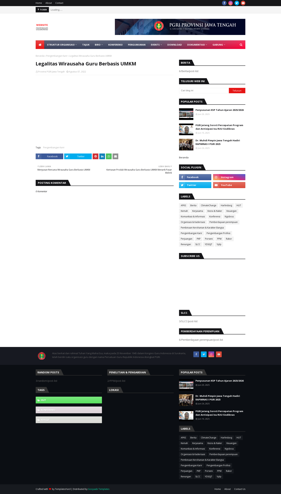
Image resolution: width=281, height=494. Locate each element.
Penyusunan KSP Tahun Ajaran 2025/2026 (220, 110)
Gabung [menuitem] (218, 44)
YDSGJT (208, 244)
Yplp (219, 244)
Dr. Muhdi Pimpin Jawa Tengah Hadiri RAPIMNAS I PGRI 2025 (218, 142)
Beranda (40, 55)
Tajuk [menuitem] (85, 44)
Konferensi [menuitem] (115, 44)
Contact (59, 2)
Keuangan (232, 210)
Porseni (209, 238)
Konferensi (214, 216)
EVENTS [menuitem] (155, 44)
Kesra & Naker (215, 210)
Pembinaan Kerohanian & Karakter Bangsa (202, 227)
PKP (199, 238)
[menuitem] (40, 44)
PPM (219, 238)
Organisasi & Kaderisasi (193, 222)
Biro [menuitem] (98, 44)
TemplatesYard (63, 489)
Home (39, 2)
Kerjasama (197, 210)
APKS (183, 205)
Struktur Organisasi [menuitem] (61, 44)
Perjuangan (186, 238)
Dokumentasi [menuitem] (196, 44)
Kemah (184, 210)
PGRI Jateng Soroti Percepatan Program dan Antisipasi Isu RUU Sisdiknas (219, 127)
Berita (193, 205)
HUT (239, 205)
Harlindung (226, 205)
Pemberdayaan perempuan (223, 222)
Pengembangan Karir (57, 55)
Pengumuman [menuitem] (137, 44)
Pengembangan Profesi (218, 233)
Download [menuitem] (174, 44)
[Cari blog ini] (204, 90)
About (49, 2)
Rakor (229, 238)
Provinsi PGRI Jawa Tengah (51, 71)
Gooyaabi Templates (98, 489)
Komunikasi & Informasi (193, 216)
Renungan (186, 244)
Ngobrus (229, 216)
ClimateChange (208, 205)
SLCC (197, 244)
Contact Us (239, 489)
